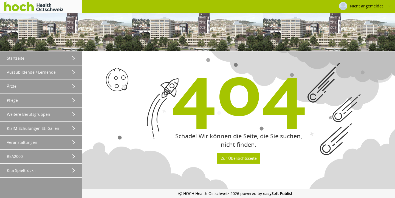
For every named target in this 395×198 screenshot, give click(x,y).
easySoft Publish (278, 193)
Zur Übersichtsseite (239, 158)
